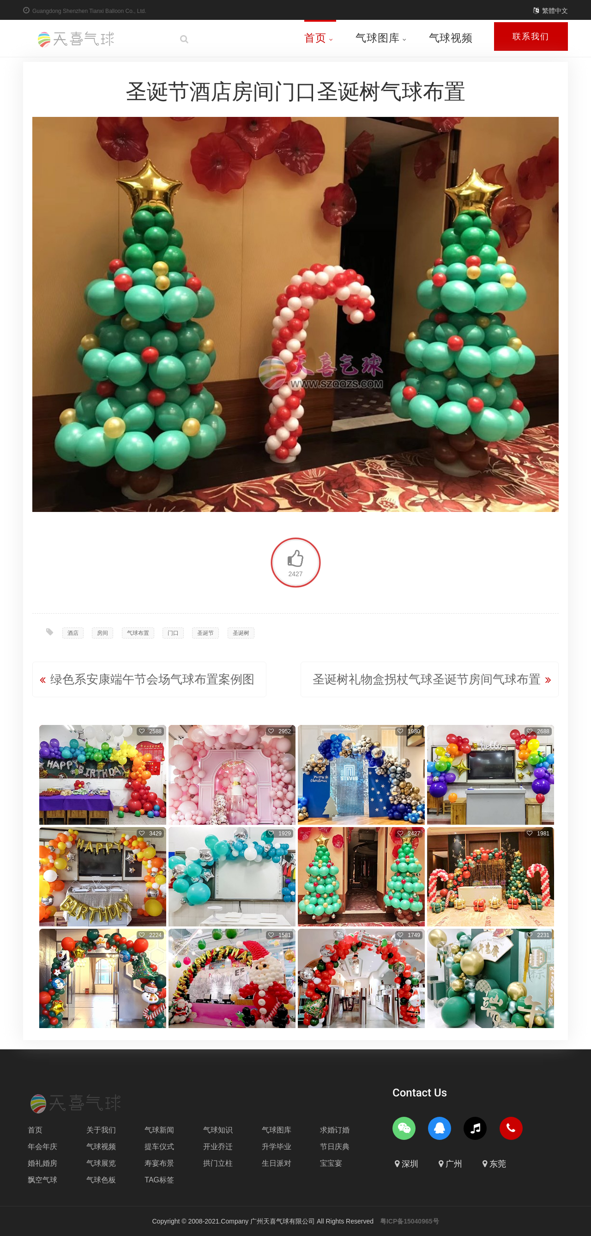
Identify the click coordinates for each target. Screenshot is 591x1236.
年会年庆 (42, 1147)
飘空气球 (42, 1180)
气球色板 (101, 1180)
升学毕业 (276, 1147)
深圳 (410, 1164)
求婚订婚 (335, 1130)
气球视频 (451, 38)
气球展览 (101, 1163)
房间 (102, 633)
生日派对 (276, 1163)
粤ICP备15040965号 (409, 1221)
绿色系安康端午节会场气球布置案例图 (152, 679)
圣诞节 (205, 633)
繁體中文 (555, 10)
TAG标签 (159, 1180)
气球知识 (218, 1130)
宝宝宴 (331, 1163)
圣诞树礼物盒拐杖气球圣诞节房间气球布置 (427, 679)
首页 (318, 38)
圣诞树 (241, 633)
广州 (454, 1164)
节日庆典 (335, 1147)
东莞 (497, 1164)
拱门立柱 (218, 1163)
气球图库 (381, 38)
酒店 (72, 633)
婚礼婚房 (42, 1163)
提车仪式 (159, 1147)
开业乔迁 (218, 1147)
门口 (173, 633)
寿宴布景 (159, 1163)
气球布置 (138, 633)
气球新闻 (159, 1130)
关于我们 (101, 1130)
